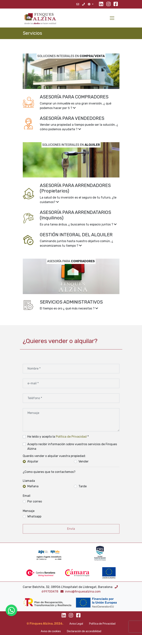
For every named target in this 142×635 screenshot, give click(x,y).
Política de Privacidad (71, 436)
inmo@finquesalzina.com (80, 591)
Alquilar (32, 461)
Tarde (82, 486)
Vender (83, 461)
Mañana (32, 486)
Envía (71, 529)
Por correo (34, 501)
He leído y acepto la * (58, 436)
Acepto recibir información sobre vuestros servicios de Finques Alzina (72, 446)
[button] (71, 102)
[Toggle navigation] (112, 18)
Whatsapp (34, 516)
